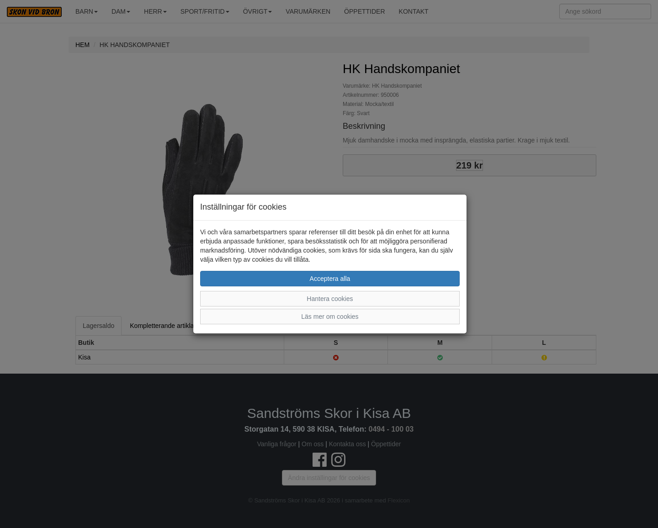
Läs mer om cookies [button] (329, 316)
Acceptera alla (330, 278)
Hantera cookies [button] (330, 298)
